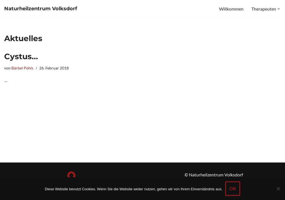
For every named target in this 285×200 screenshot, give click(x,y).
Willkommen (231, 8)
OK (232, 188)
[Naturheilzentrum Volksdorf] (40, 8)
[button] (278, 9)
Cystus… (21, 56)
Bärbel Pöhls (22, 68)
